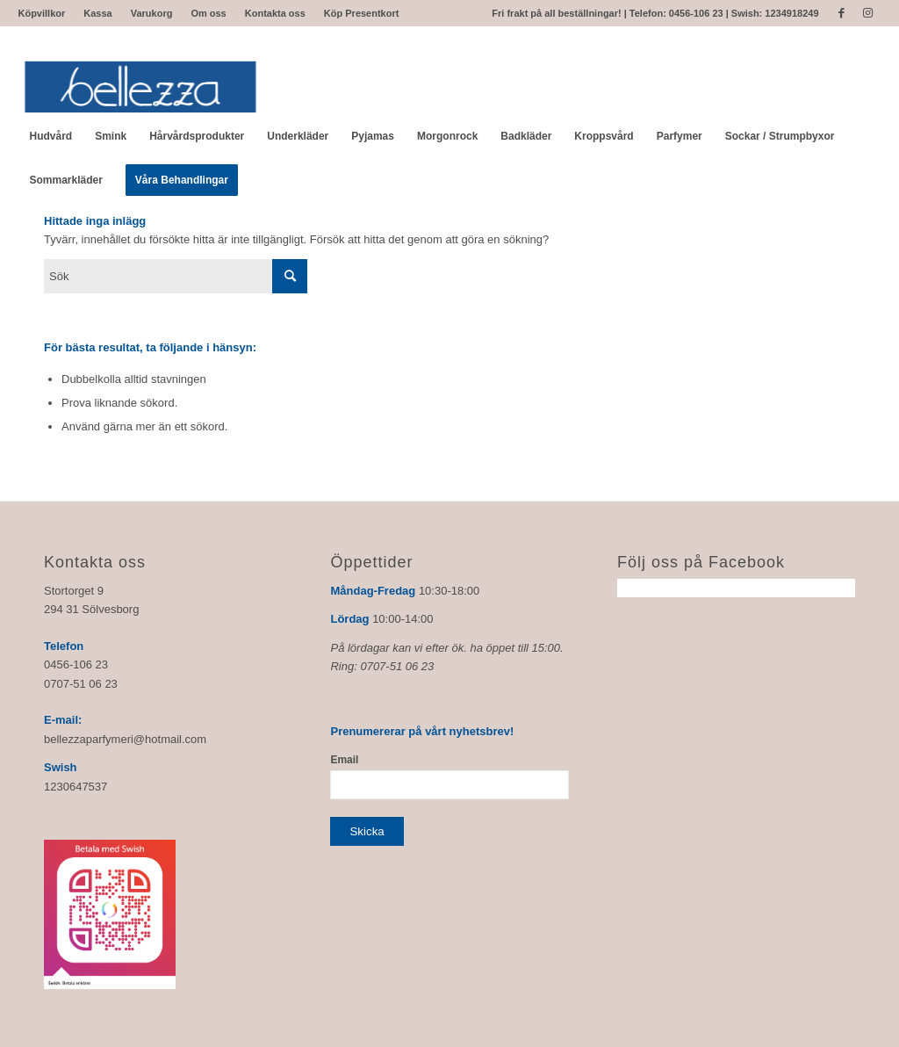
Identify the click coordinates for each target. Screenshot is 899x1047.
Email (344, 760)
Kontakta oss (275, 13)
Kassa (97, 13)
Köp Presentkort (361, 13)
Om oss (208, 13)
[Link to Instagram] (868, 13)
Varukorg (152, 13)
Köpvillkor (41, 13)
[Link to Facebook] (841, 13)
